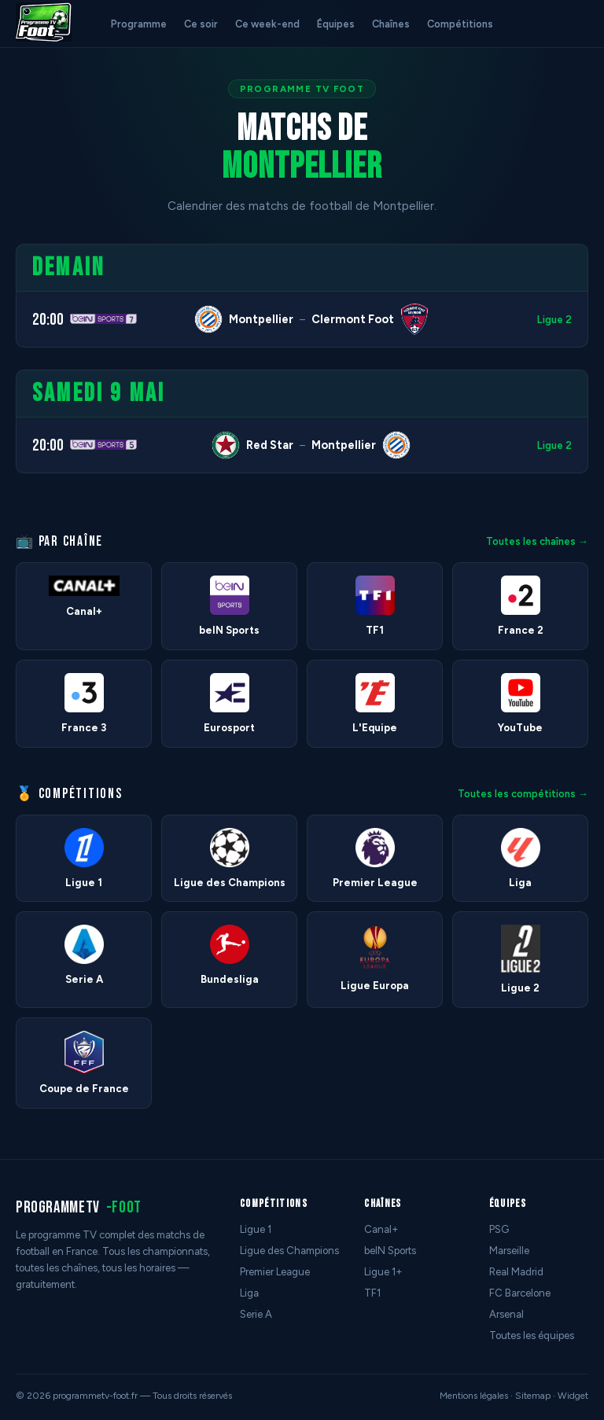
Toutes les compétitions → (523, 794)
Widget (573, 1395)
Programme (139, 24)
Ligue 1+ (383, 1272)
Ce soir (201, 24)
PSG (499, 1229)
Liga (249, 1293)
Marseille (509, 1250)
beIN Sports (390, 1250)
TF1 (372, 1293)
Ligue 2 (554, 320)
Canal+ (381, 1229)
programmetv (79, 1207)
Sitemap (533, 1395)
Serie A (256, 1314)
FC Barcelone (520, 1293)
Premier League (275, 1272)
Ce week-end (267, 24)
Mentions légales (474, 1395)
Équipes (336, 24)
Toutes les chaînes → (537, 541)
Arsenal (506, 1314)
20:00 (48, 319)
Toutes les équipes (531, 1335)
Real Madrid (516, 1272)
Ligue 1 (255, 1229)
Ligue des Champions (289, 1250)
